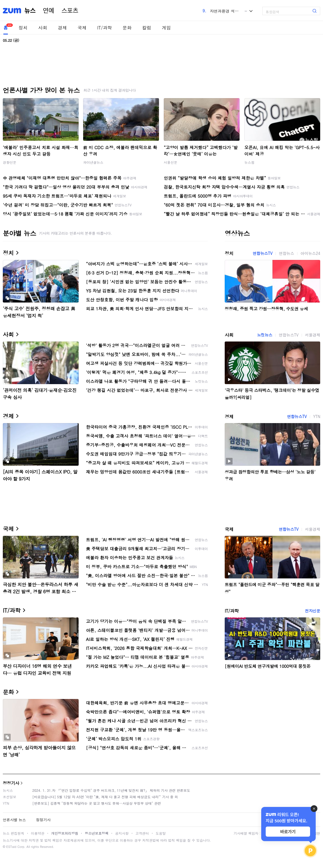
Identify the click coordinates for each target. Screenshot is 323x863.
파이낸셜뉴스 (93, 162)
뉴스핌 (249, 162)
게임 (166, 27)
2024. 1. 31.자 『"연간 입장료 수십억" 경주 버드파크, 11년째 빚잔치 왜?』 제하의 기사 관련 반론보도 (111, 790)
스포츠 (70, 10)
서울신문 (170, 162)
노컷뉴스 (264, 335)
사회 (42, 27)
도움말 (161, 833)
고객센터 (142, 833)
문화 (126, 27)
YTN (316, 416)
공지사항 (122, 833)
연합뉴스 (286, 253)
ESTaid (11, 846)
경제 (62, 27)
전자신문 (312, 610)
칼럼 (146, 27)
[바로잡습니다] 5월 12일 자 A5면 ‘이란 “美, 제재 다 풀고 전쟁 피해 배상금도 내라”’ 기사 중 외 (105, 796)
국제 (82, 27)
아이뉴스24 (310, 253)
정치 (23, 27)
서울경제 (312, 335)
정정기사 (11, 783)
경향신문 (9, 162)
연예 (48, 10)
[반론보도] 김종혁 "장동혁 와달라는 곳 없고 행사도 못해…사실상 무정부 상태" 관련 (96, 803)
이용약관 (37, 833)
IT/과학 (104, 27)
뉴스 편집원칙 (13, 833)
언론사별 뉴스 (14, 819)
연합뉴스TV (262, 253)
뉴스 (30, 10)
